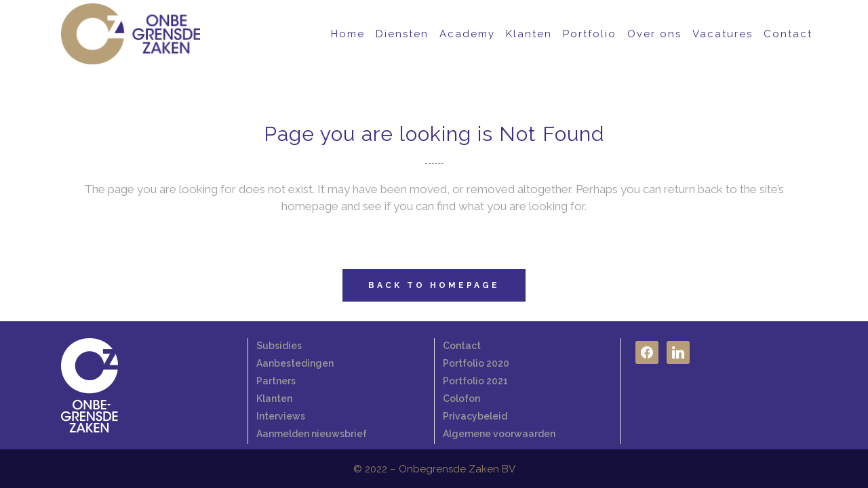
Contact (462, 345)
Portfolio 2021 (475, 380)
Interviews (280, 416)
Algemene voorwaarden (499, 433)
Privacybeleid (475, 416)
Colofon (461, 398)
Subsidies (279, 345)
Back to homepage (434, 285)
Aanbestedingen (295, 363)
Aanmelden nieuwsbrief (311, 433)
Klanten (274, 398)
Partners (276, 380)
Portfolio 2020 (476, 363)
